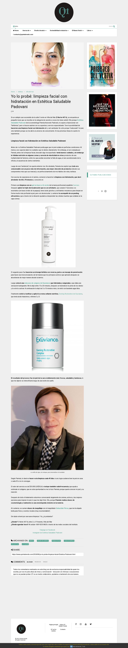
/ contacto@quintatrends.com (23, 34)
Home (16, 30)
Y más (83, 646)
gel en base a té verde (40, 185)
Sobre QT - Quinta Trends (63, 625)
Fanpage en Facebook (47, 530)
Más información (77, 646)
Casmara (76, 185)
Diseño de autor (40, 30)
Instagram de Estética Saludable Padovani (47, 533)
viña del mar (30, 92)
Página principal (53, 624)
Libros (90, 30)
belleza (20, 92)
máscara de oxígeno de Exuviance (37, 283)
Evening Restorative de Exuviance (70, 294)
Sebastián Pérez (62, 508)
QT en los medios (53, 630)
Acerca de (27, 30)
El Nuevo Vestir (78, 30)
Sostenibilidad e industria (59, 30)
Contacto (63, 629)
